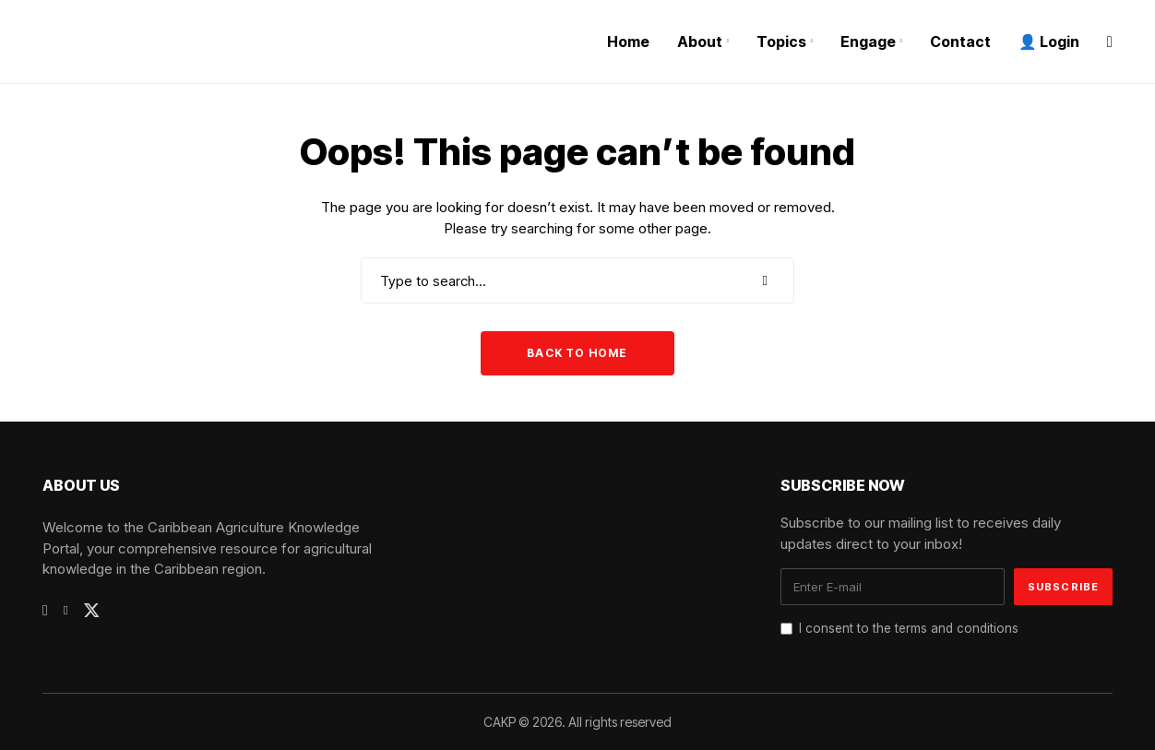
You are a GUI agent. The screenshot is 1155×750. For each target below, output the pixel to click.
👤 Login (1048, 41)
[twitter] (92, 610)
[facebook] (45, 610)
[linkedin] (66, 610)
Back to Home (577, 353)
